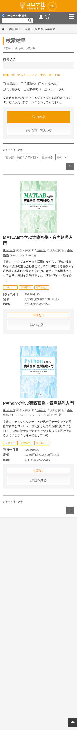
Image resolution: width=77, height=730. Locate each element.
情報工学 (8, 75)
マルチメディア (27, 75)
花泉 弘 (41, 250)
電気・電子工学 (50, 75)
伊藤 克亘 (9, 250)
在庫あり (10, 83)
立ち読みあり (48, 83)
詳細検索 (13, 29)
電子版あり (12, 89)
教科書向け (32, 89)
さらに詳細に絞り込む (38, 130)
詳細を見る (38, 325)
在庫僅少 (28, 83)
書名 (22, 15)
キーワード (10, 15)
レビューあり (54, 89)
